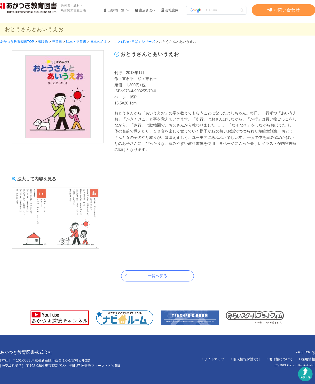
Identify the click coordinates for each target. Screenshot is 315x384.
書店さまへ (147, 10)
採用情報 (308, 359)
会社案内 (172, 10)
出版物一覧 (116, 10)
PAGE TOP (303, 352)
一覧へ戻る (157, 276)
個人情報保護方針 (246, 359)
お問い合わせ (287, 9)
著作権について (281, 359)
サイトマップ (214, 359)
